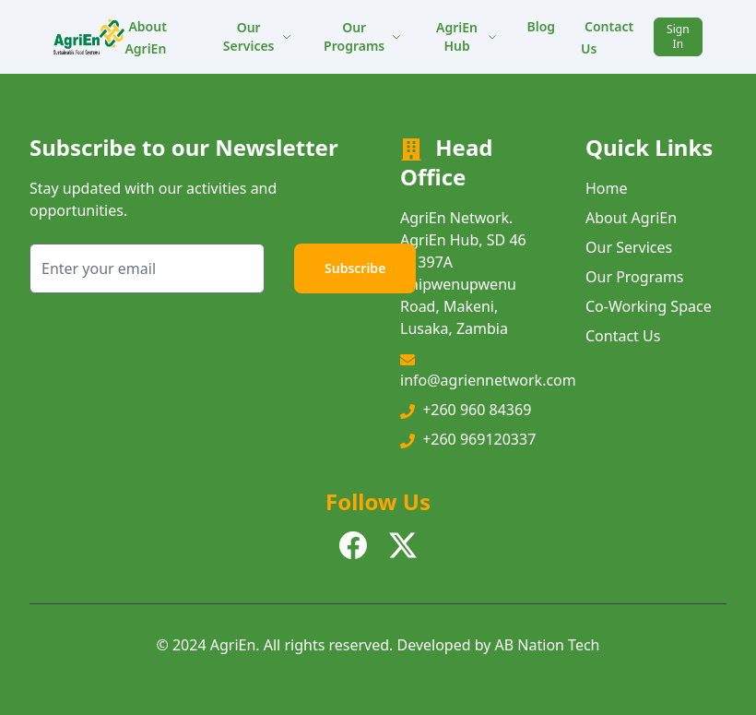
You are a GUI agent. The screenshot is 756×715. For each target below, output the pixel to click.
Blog (540, 26)
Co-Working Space (648, 306)
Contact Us (607, 37)
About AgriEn (145, 37)
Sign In (678, 36)
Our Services (257, 36)
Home (606, 188)
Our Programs (362, 36)
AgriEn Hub (466, 36)
